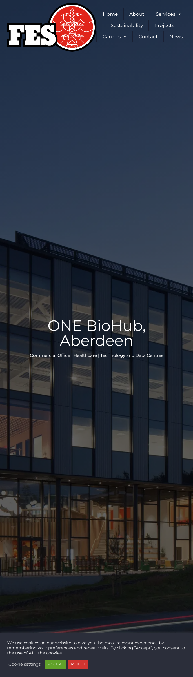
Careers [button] (115, 36)
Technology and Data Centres (131, 355)
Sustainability (127, 25)
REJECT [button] (78, 664)
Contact (148, 36)
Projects (164, 25)
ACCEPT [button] (55, 664)
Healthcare (85, 355)
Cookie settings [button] (24, 664)
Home (110, 14)
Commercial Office (50, 355)
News (176, 36)
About (136, 14)
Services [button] (169, 14)
